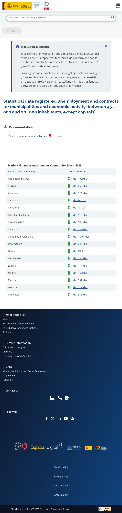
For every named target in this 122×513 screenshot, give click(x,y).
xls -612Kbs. (79, 200)
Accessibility (61, 494)
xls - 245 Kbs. (80, 258)
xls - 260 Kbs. (80, 185)
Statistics (7, 332)
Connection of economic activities (28, 136)
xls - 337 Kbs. (80, 280)
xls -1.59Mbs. (80, 272)
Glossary (7, 351)
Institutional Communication (18, 323)
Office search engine (14, 347)
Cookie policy (61, 467)
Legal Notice (61, 485)
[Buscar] (61, 18)
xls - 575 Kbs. (80, 294)
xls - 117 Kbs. (80, 287)
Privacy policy (61, 476)
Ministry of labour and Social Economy (24, 371)
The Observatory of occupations (20, 327)
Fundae (7, 379)
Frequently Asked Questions (18, 356)
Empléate (8, 375)
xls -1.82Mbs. (80, 229)
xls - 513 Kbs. (80, 215)
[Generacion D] (61, 446)
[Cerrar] (105, 46)
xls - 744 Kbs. (80, 222)
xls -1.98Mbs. (80, 178)
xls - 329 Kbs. (80, 193)
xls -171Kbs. (79, 207)
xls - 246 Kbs (80, 243)
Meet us (7, 319)
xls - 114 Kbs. (80, 265)
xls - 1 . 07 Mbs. (81, 236)
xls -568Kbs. (79, 251)
